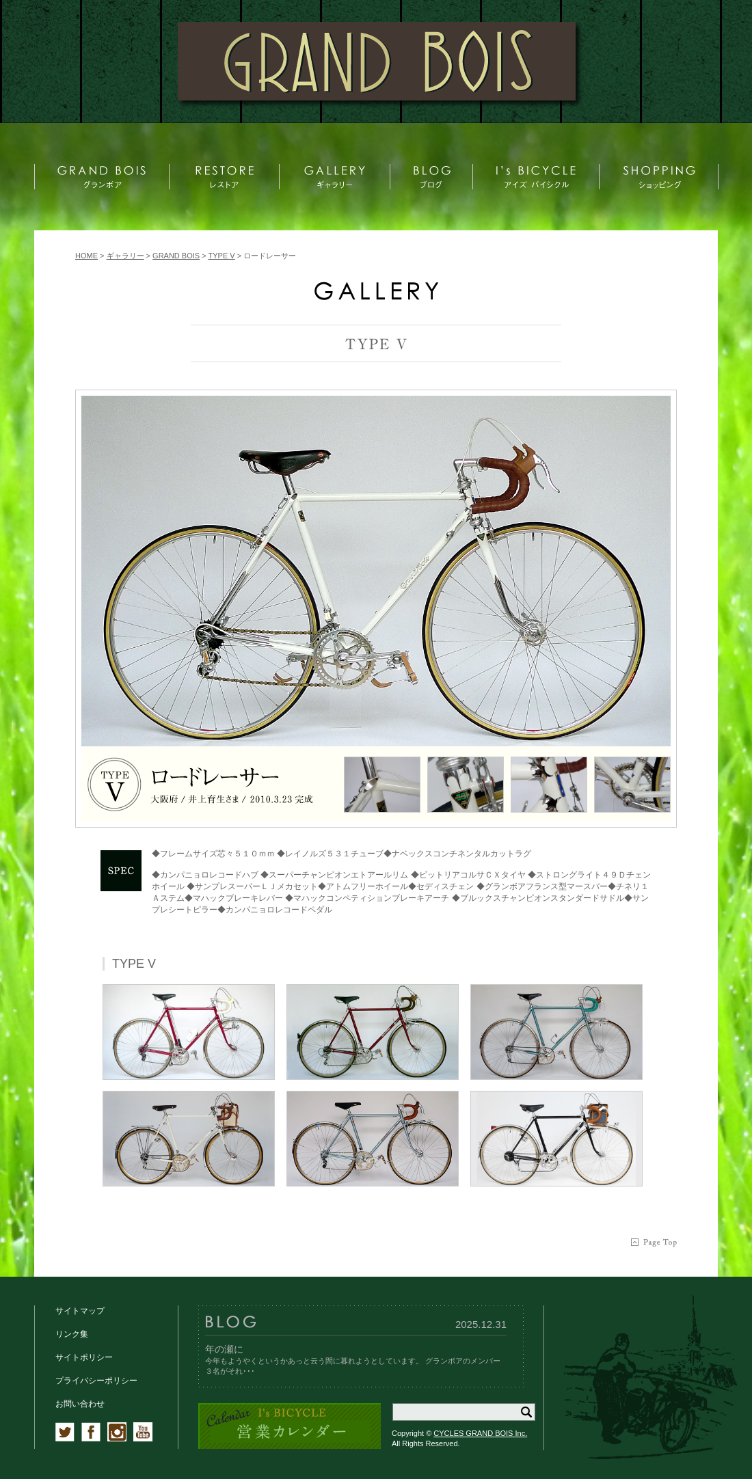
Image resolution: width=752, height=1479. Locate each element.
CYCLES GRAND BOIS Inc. (480, 1433)
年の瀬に (224, 1349)
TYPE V (222, 256)
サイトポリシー (84, 1357)
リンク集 (71, 1334)
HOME (86, 256)
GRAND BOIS (176, 256)
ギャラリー (125, 256)
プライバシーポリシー (96, 1380)
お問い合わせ (80, 1404)
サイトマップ (80, 1311)
